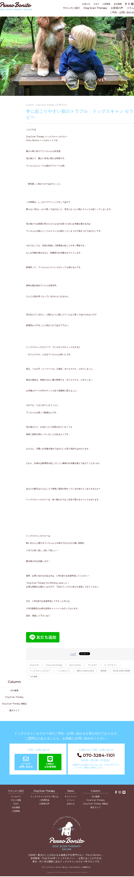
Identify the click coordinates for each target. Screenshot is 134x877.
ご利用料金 (44, 800)
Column (95, 791)
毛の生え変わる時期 (121, 671)
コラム (130, 7)
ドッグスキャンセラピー (40, 671)
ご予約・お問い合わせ (122, 12)
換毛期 (103, 671)
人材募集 (106, 4)
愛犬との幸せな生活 (85, 671)
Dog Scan (34, 665)
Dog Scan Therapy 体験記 (14, 703)
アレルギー (92, 665)
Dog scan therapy (54, 665)
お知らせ (86, 4)
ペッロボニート (63, 671)
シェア (73, 654)
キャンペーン (71, 796)
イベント (71, 800)
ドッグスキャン (110, 665)
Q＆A (96, 4)
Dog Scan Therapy (95, 7)
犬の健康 (33, 676)
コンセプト (16, 796)
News (70, 791)
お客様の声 (117, 7)
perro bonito (75, 665)
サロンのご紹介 (71, 7)
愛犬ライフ (14, 710)
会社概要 (118, 4)
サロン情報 (16, 800)
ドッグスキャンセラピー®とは (44, 796)
